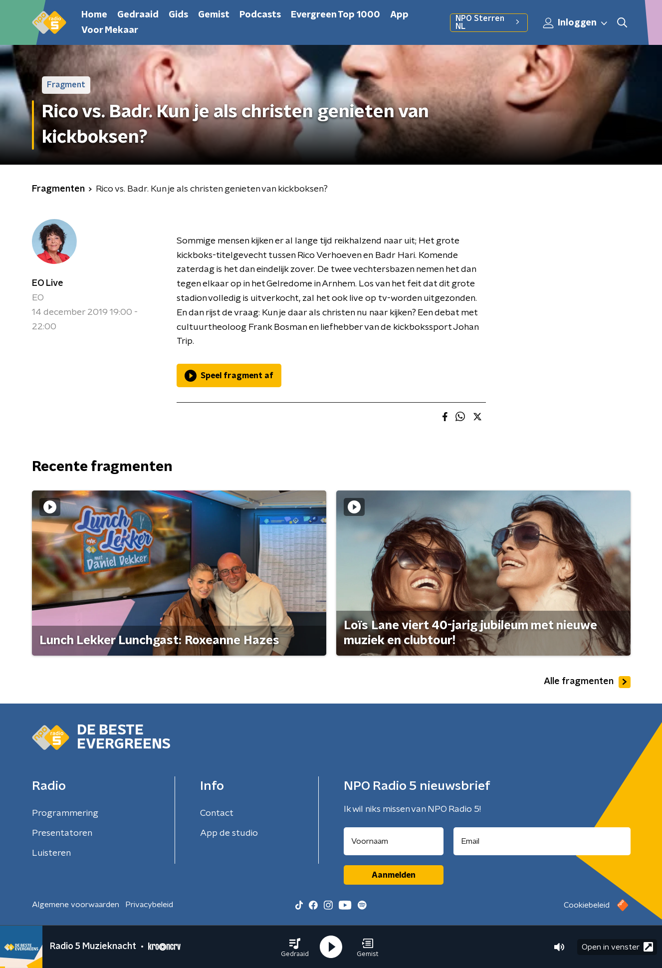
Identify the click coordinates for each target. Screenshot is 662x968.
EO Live (47, 283)
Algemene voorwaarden (75, 905)
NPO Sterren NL (488, 22)
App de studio (229, 833)
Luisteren (51, 853)
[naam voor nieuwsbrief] (393, 841)
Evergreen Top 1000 (335, 14)
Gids (178, 14)
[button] (295, 947)
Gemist (213, 14)
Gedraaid (138, 14)
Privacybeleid (149, 905)
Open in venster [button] (617, 947)
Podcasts (260, 14)
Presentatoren (62, 833)
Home (94, 14)
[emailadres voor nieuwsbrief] (542, 841)
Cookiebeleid (587, 905)
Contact (216, 813)
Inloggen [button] (576, 22)
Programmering (65, 813)
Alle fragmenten (587, 682)
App (399, 14)
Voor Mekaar (109, 30)
